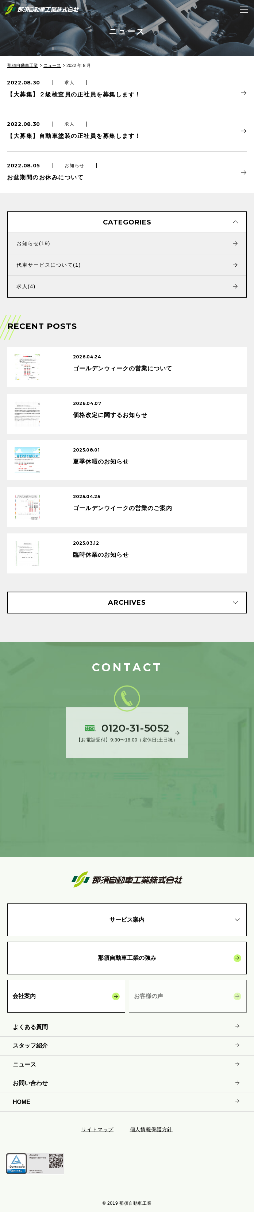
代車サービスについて (48, 265)
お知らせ (33, 243)
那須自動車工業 (22, 65)
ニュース (52, 65)
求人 (26, 286)
